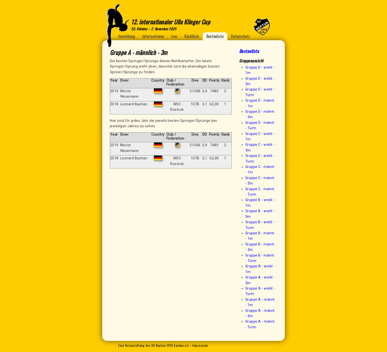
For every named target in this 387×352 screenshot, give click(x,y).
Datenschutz (240, 36)
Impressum (200, 345)
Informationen (153, 36)
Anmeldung (126, 36)
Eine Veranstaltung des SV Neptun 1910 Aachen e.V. (153, 345)
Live (174, 36)
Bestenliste (215, 36)
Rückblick (191, 36)
